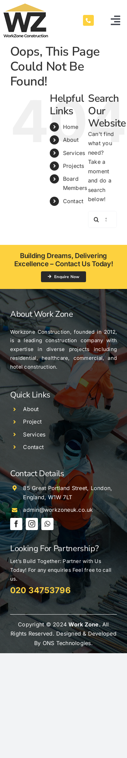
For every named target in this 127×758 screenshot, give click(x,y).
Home (71, 126)
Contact (73, 201)
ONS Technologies (67, 643)
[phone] (88, 20)
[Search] (96, 219)
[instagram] (32, 524)
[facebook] (16, 524)
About (71, 139)
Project (32, 421)
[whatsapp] (47, 524)
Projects (73, 165)
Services (74, 153)
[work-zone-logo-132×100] (25, 6)
